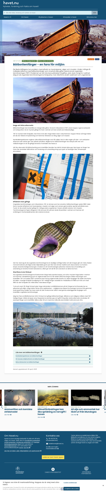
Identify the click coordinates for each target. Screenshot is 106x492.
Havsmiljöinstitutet (10, 446)
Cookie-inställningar (70, 483)
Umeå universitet (10, 442)
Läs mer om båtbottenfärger (29, 352)
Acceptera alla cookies (72, 489)
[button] (104, 407)
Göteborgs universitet (23, 442)
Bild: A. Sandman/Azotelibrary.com (1, 54)
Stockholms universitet (32, 440)
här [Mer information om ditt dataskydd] (62, 489)
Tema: (29, 61)
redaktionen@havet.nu (55, 444)
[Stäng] (103, 486)
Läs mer (27, 448)
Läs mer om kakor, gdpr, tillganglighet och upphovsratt (22, 451)
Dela (97, 59)
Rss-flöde (91, 59)
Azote (21, 448)
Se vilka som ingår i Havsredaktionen (52, 448)
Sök (94, 13)
